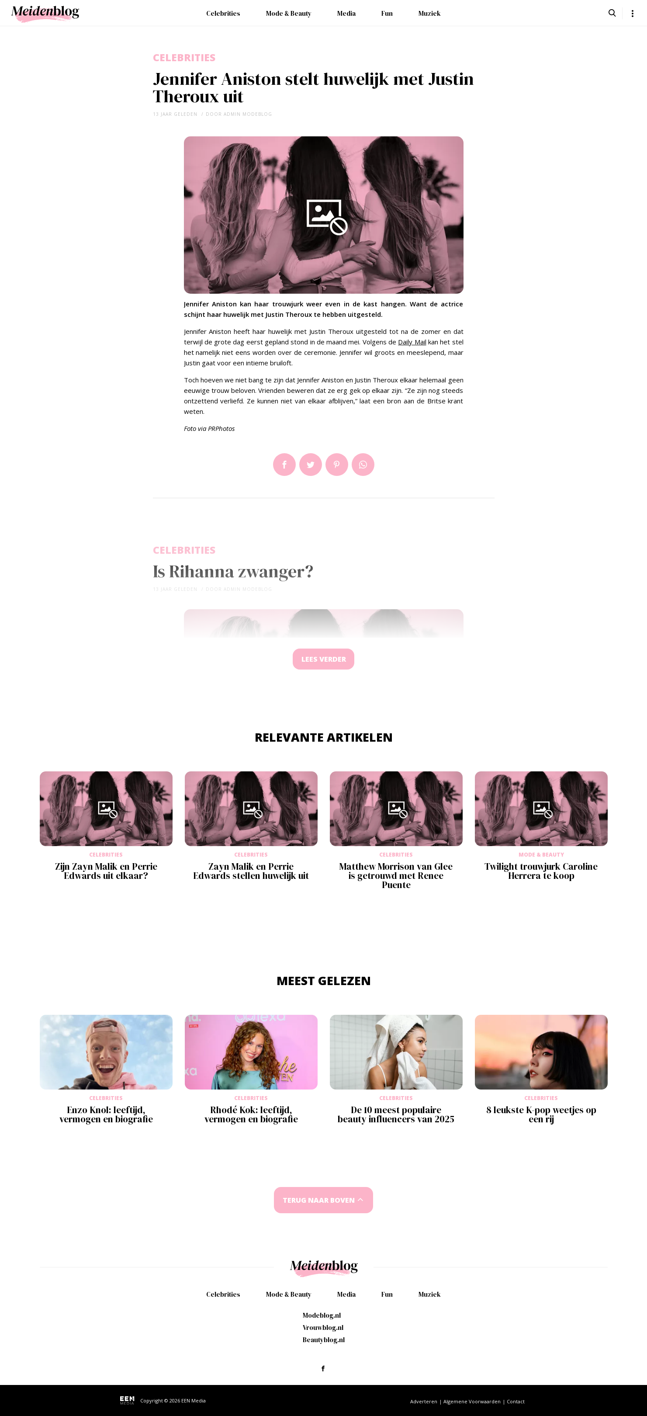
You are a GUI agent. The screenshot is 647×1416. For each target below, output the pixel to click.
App (363, 464)
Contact (516, 1401)
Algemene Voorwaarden (472, 1401)
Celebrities (223, 13)
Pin (336, 464)
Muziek (430, 13)
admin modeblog (248, 114)
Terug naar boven (318, 1201)
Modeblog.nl (322, 1315)
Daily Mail (412, 341)
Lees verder (324, 660)
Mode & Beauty (288, 13)
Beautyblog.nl (324, 1339)
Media (346, 13)
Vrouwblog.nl (323, 1327)
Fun (387, 13)
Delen (284, 464)
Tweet (310, 464)
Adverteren (423, 1401)
